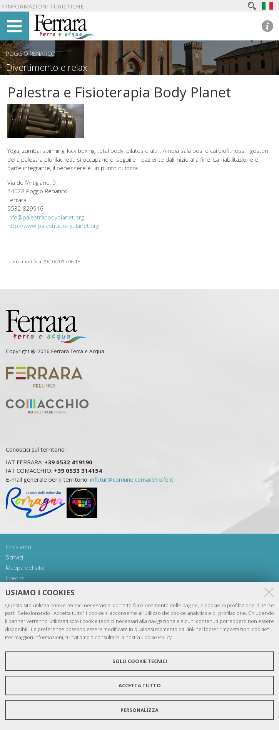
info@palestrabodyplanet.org (45, 217)
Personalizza (139, 710)
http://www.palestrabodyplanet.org (53, 225)
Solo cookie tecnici (139, 661)
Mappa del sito (25, 567)
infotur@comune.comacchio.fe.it (131, 479)
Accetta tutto (140, 685)
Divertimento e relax (46, 67)
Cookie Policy (156, 637)
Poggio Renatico (30, 53)
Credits (15, 578)
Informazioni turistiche (45, 6)
